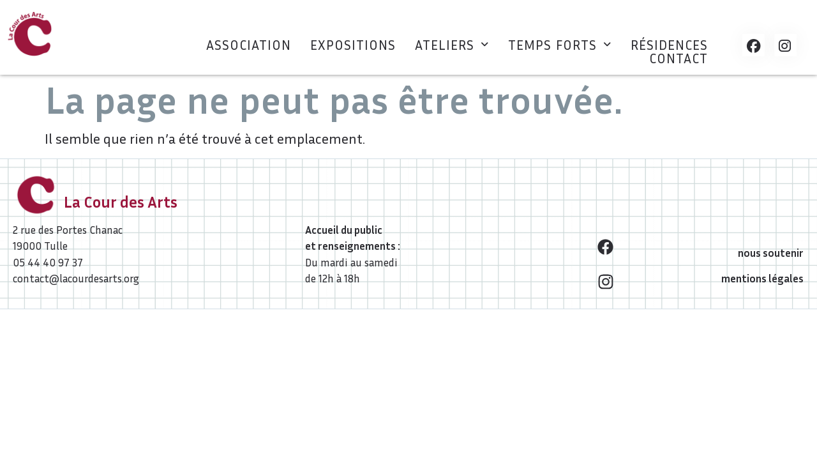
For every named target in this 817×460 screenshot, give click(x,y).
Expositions (353, 45)
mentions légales (762, 278)
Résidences (669, 45)
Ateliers (452, 45)
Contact (678, 58)
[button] (451, 45)
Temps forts (559, 45)
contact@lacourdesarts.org (76, 278)
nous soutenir (771, 252)
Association (248, 45)
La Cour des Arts (120, 201)
